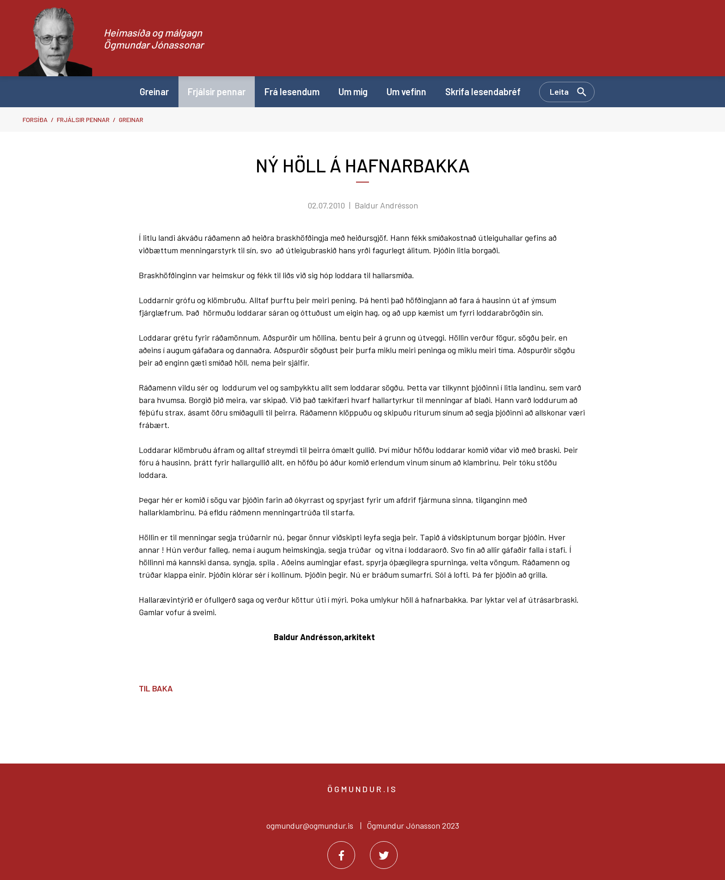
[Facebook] (341, 855)
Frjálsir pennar (83, 119)
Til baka (156, 688)
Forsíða (35, 119)
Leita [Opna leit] (559, 91)
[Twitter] (384, 855)
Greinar (131, 119)
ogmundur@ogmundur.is (309, 825)
